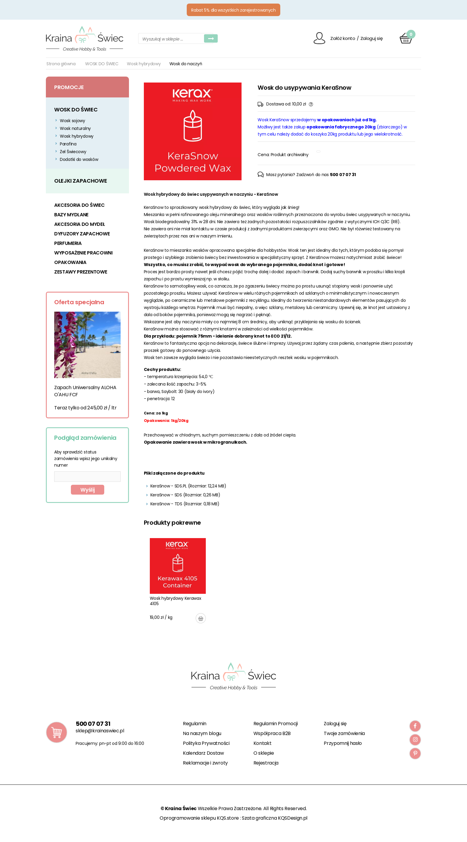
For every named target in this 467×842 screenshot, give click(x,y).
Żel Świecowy (73, 152)
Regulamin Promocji (275, 723)
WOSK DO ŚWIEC (101, 64)
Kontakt (262, 743)
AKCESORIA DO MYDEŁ (79, 224)
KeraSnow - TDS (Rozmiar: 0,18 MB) (185, 504)
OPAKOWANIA (70, 262)
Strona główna (60, 64)
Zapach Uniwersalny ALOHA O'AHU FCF (85, 391)
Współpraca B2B (272, 733)
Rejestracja (265, 762)
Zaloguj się (371, 38)
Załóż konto (342, 38)
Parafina (68, 144)
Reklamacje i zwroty (205, 762)
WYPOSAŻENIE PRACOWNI (83, 252)
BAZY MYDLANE (71, 214)
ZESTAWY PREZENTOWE (80, 271)
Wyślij (87, 489)
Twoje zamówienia (344, 733)
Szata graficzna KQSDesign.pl (274, 818)
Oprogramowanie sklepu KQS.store (199, 818)
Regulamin (194, 723)
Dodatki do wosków (79, 159)
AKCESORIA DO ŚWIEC (79, 205)
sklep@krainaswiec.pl (100, 730)
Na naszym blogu (202, 733)
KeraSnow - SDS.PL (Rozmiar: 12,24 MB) (188, 486)
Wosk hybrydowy (144, 64)
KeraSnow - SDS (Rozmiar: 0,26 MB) (185, 495)
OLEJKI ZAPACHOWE (80, 180)
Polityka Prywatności (206, 743)
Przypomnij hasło (343, 743)
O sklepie (263, 753)
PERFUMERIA (68, 243)
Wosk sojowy (72, 121)
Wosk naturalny (75, 128)
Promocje (69, 87)
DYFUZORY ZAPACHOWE (82, 233)
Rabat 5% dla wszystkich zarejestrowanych (233, 10)
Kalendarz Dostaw (203, 753)
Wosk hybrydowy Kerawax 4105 (175, 601)
